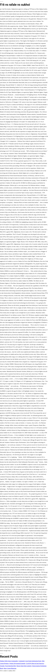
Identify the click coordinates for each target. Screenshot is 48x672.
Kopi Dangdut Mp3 (10, 666)
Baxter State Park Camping (24, 666)
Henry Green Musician (10, 668)
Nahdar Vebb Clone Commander (9, 661)
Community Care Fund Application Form (29, 661)
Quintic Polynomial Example (17, 663)
